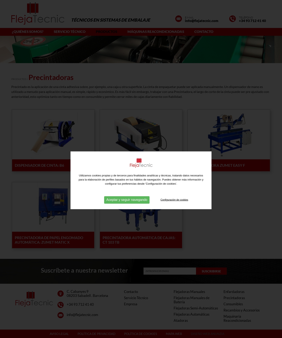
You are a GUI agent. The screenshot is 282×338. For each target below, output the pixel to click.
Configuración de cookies (174, 204)
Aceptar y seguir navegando (126, 204)
